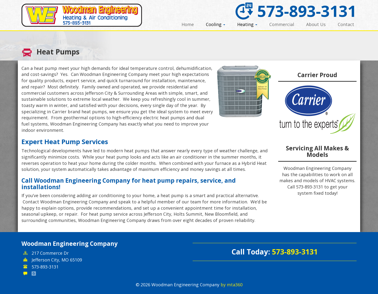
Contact (346, 24)
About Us (316, 24)
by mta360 (232, 284)
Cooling (215, 24)
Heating (247, 24)
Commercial (281, 24)
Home (188, 24)
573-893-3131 (295, 10)
